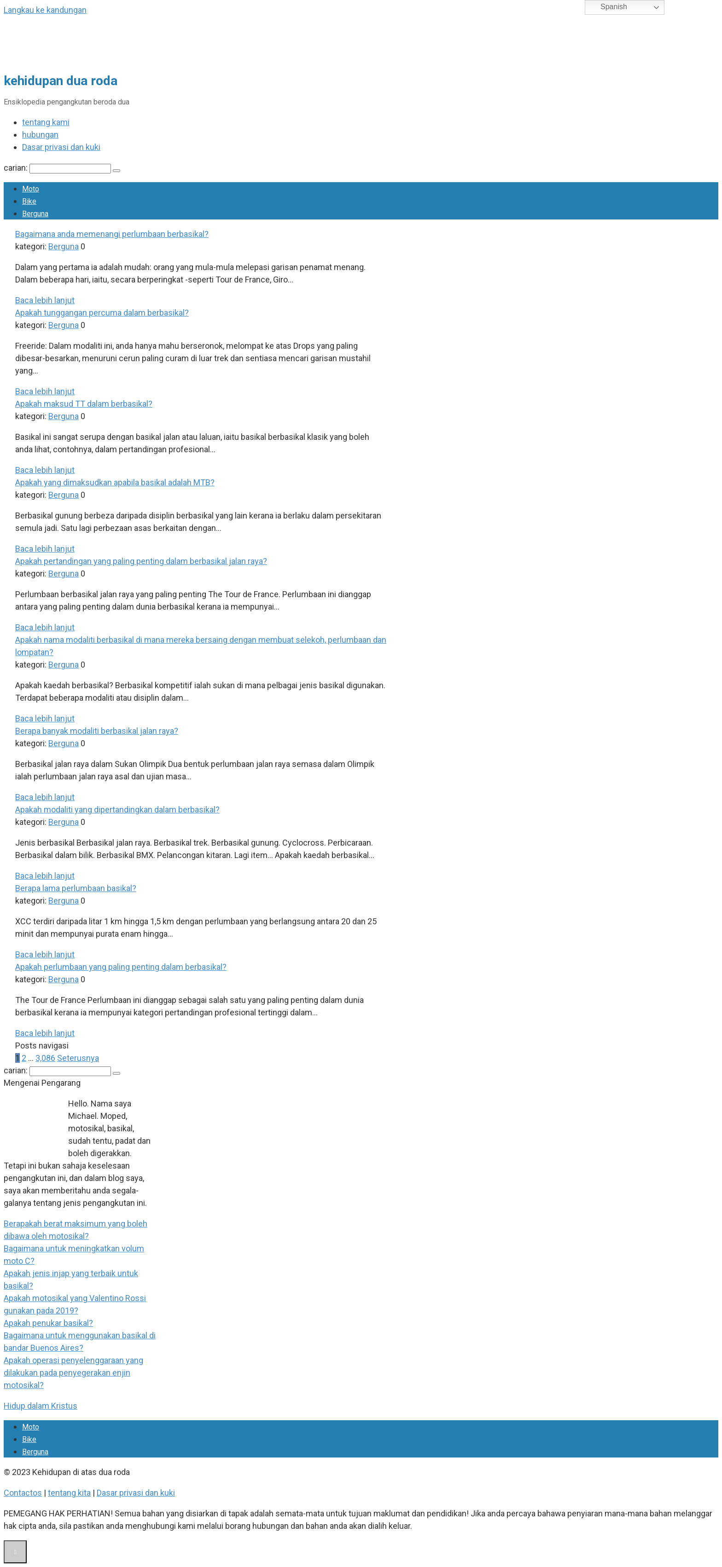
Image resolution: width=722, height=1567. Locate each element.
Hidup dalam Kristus (40, 1406)
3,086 (45, 1058)
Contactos (23, 1493)
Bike (29, 201)
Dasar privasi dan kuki (61, 147)
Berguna (35, 213)
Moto (30, 188)
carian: (16, 168)
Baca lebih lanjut (45, 300)
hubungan (40, 134)
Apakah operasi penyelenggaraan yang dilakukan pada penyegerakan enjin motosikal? (73, 1372)
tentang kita (69, 1493)
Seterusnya (78, 1058)
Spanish (607, 7)
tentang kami (46, 122)
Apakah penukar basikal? (48, 1323)
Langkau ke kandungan (45, 10)
